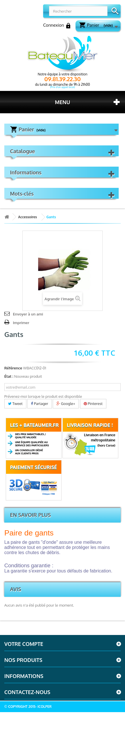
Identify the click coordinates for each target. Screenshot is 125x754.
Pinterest (93, 403)
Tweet (15, 403)
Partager (39, 403)
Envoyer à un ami (28, 314)
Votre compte (23, 644)
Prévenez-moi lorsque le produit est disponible (43, 396)
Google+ (65, 403)
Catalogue (22, 151)
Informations (26, 172)
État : (8, 376)
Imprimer (21, 322)
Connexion (56, 25)
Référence (13, 368)
